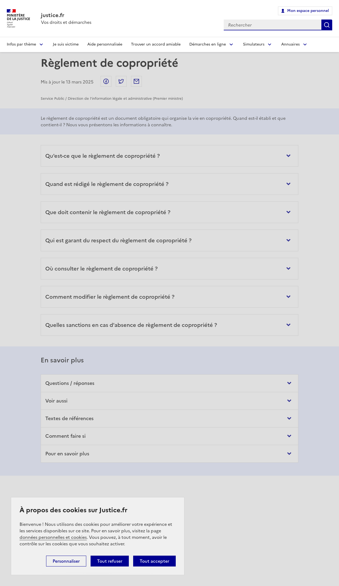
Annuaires (290, 44)
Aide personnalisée (104, 44)
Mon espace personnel (308, 11)
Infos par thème (21, 44)
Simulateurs (253, 44)
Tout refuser (109, 561)
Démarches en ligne (207, 44)
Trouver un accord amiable (156, 44)
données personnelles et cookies (53, 537)
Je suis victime (66, 44)
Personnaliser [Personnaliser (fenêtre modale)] (66, 561)
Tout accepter (154, 561)
